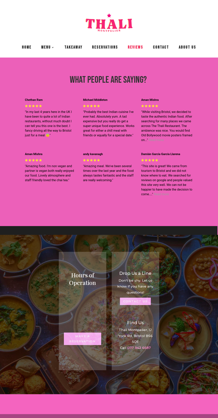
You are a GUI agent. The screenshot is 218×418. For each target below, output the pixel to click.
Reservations (105, 47)
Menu (46, 47)
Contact (161, 47)
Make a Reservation (82, 338)
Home (26, 47)
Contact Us (135, 301)
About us (187, 47)
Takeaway (73, 47)
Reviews (135, 47)
